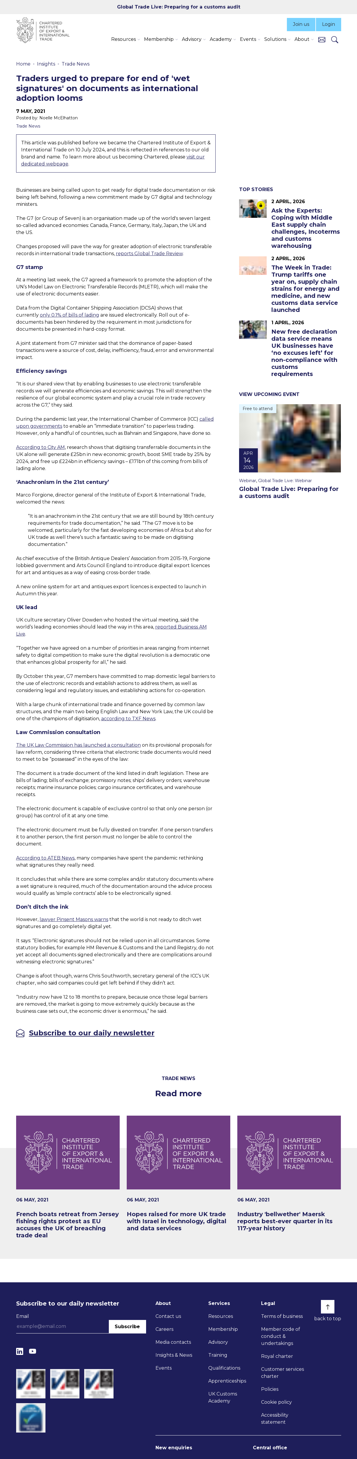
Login (328, 24)
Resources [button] (123, 39)
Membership (223, 1329)
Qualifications (224, 1368)
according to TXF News (128, 718)
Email (22, 1316)
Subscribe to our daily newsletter (92, 1033)
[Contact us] (321, 39)
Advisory (218, 1342)
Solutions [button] (275, 39)
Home (23, 64)
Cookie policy (276, 1402)
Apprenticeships (227, 1381)
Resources (220, 1316)
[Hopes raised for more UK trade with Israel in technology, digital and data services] (178, 1174)
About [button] (302, 39)
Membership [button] (159, 39)
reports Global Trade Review (149, 253)
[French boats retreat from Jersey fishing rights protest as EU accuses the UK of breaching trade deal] (68, 1177)
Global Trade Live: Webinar (285, 480)
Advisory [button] (192, 39)
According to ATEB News (45, 858)
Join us (301, 24)
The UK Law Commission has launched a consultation (78, 745)
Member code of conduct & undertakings (280, 1336)
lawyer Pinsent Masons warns (74, 919)
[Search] (334, 39)
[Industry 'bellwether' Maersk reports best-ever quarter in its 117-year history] (289, 1174)
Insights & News (173, 1355)
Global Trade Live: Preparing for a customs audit (178, 7)
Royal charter (277, 1356)
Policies (269, 1389)
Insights (46, 64)
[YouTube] (32, 1351)
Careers (164, 1329)
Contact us (168, 1316)
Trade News (75, 64)
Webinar (247, 480)
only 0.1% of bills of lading (69, 315)
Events (163, 1368)
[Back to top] (327, 1306)
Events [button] (248, 39)
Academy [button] (221, 39)
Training (217, 1355)
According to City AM (40, 447)
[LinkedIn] (19, 1351)
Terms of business (282, 1316)
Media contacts (173, 1342)
